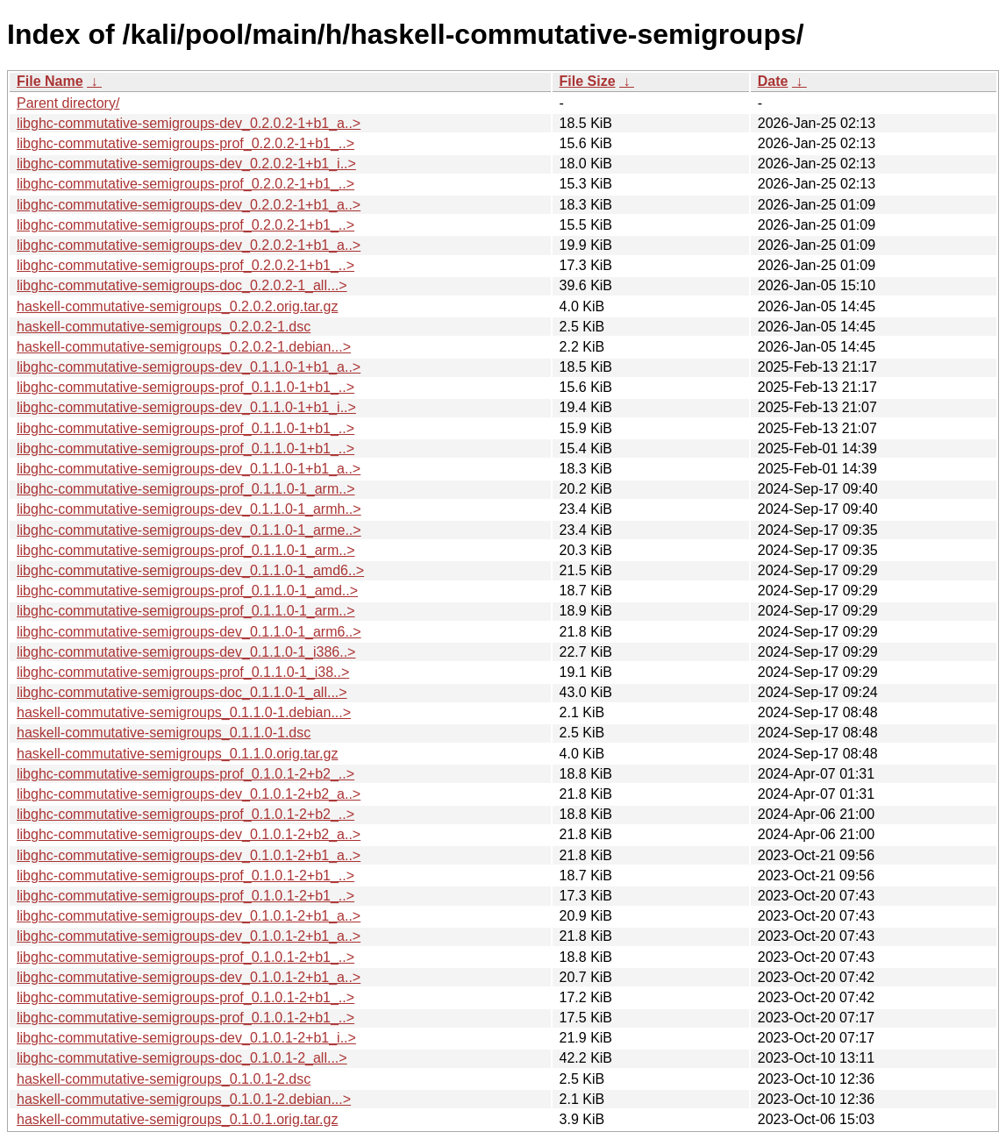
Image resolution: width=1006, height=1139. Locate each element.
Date (773, 81)
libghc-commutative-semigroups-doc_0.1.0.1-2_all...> (182, 1057)
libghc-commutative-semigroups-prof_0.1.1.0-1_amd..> (187, 590)
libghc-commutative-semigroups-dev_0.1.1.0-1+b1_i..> (186, 407)
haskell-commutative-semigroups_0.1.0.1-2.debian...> (184, 1099)
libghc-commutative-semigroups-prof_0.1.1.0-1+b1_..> (185, 387)
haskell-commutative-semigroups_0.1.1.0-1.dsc (163, 732)
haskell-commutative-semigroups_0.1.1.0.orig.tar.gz (177, 753)
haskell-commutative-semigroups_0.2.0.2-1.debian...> (184, 346)
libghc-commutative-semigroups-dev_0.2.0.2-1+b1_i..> (186, 163)
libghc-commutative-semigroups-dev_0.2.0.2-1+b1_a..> (188, 123)
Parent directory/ (68, 103)
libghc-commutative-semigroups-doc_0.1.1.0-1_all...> (182, 692)
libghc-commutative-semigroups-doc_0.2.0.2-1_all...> (182, 285)
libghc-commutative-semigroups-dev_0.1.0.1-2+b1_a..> (188, 855)
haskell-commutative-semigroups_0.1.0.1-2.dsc (163, 1078)
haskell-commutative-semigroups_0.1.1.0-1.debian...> (184, 712)
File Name (50, 81)
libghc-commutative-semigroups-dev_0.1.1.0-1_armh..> (189, 509)
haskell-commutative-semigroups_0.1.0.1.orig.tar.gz (177, 1119)
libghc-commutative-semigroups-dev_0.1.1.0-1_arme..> (189, 530)
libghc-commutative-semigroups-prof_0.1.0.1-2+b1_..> (185, 875)
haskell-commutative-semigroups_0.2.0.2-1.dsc (163, 326)
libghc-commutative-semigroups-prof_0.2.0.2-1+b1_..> (185, 143)
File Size (588, 81)
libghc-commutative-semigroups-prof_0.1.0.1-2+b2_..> (185, 773)
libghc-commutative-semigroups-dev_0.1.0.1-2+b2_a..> (188, 794)
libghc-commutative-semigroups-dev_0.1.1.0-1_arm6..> (189, 631)
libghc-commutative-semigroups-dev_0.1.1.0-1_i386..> (186, 651)
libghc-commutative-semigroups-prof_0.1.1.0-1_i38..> (183, 672)
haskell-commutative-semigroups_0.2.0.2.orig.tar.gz (177, 306)
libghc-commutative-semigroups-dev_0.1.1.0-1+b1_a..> (188, 366)
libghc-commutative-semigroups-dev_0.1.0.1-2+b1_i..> (186, 1037)
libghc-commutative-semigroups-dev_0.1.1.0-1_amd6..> (190, 570)
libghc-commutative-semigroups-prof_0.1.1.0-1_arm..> (186, 488)
